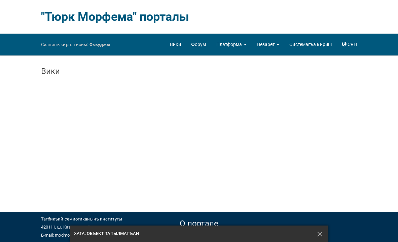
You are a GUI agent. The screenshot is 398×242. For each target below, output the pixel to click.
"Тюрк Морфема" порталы (115, 17)
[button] (231, 44)
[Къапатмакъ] (320, 234)
